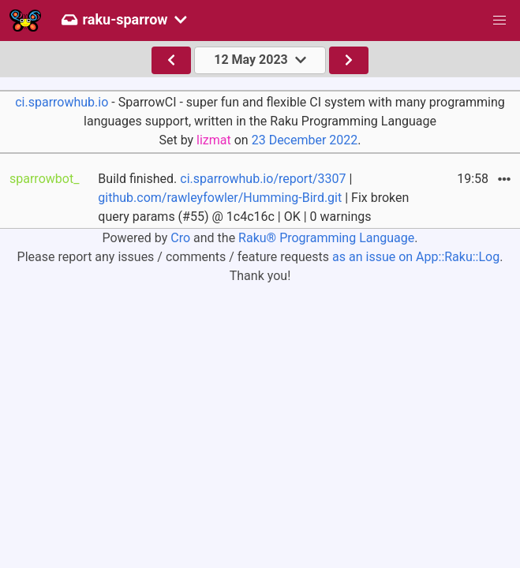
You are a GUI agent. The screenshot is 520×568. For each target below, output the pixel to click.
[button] (499, 20)
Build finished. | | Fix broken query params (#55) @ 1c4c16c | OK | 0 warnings (253, 197)
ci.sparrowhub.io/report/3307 (263, 178)
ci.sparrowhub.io (61, 102)
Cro (180, 237)
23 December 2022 (305, 140)
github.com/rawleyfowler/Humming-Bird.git (220, 197)
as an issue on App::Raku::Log (415, 256)
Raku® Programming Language (326, 237)
